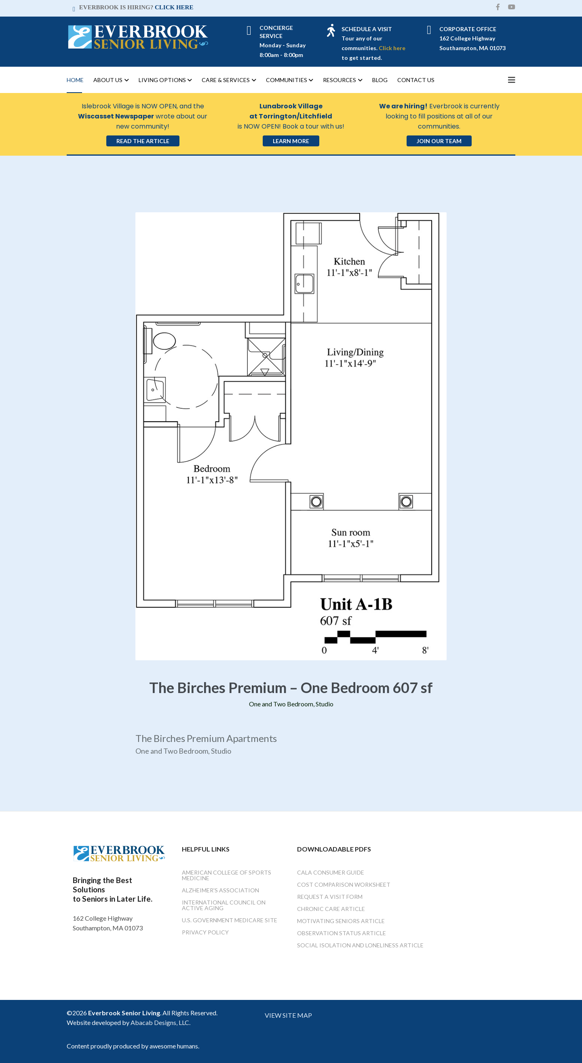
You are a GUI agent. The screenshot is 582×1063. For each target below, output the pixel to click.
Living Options (162, 79)
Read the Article (142, 140)
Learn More (291, 140)
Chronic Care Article (331, 908)
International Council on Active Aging (224, 905)
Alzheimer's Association (220, 890)
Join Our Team (439, 140)
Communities (286, 79)
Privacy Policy (205, 932)
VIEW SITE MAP (288, 1015)
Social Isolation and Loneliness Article (360, 945)
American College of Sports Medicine (226, 875)
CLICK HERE (174, 7)
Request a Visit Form (330, 896)
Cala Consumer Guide (330, 872)
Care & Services (226, 79)
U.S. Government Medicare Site (229, 920)
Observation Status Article (341, 933)
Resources (339, 79)
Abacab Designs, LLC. (160, 1022)
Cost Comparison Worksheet (343, 884)
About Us (107, 79)
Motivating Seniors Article (341, 920)
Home (75, 79)
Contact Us (415, 79)
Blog (380, 79)
